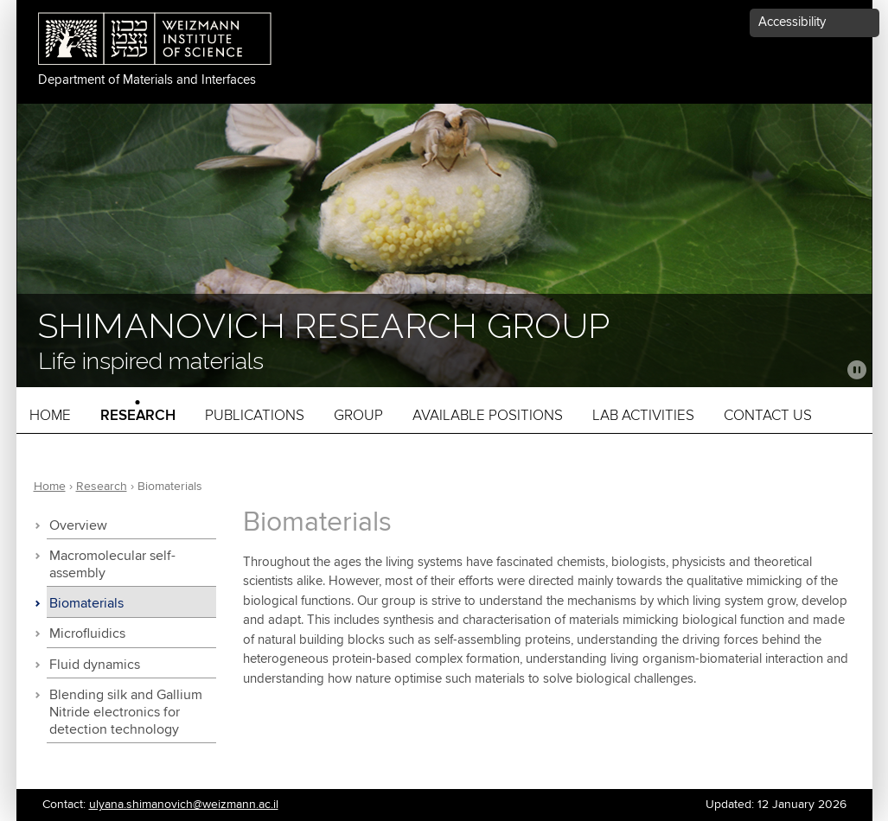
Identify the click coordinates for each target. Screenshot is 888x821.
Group (358, 415)
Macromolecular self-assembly (112, 565)
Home (50, 415)
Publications (254, 415)
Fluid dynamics (94, 665)
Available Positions (487, 415)
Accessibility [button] (792, 22)
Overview (78, 526)
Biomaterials (86, 603)
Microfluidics (87, 634)
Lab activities (643, 415)
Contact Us (768, 415)
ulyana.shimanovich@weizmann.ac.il (183, 804)
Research (138, 416)
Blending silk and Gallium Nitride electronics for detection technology (125, 712)
